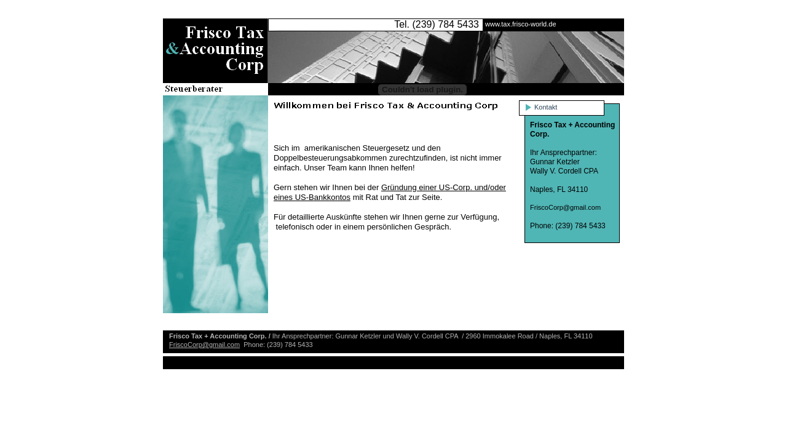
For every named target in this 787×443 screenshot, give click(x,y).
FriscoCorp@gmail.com (204, 344)
